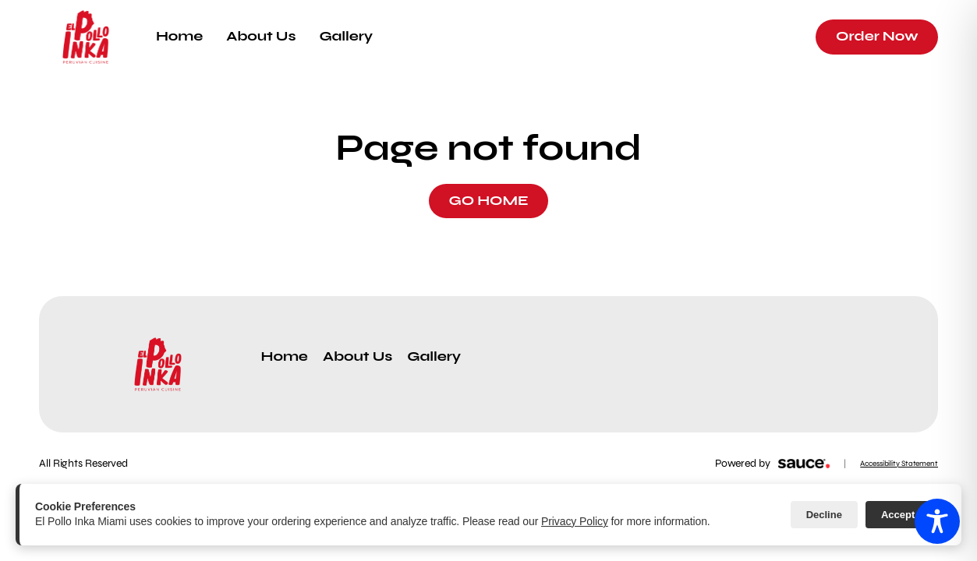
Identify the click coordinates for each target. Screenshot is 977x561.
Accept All (905, 514)
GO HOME (488, 200)
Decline (824, 514)
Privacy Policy (574, 521)
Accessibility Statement (899, 463)
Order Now (877, 36)
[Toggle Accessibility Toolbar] (937, 521)
